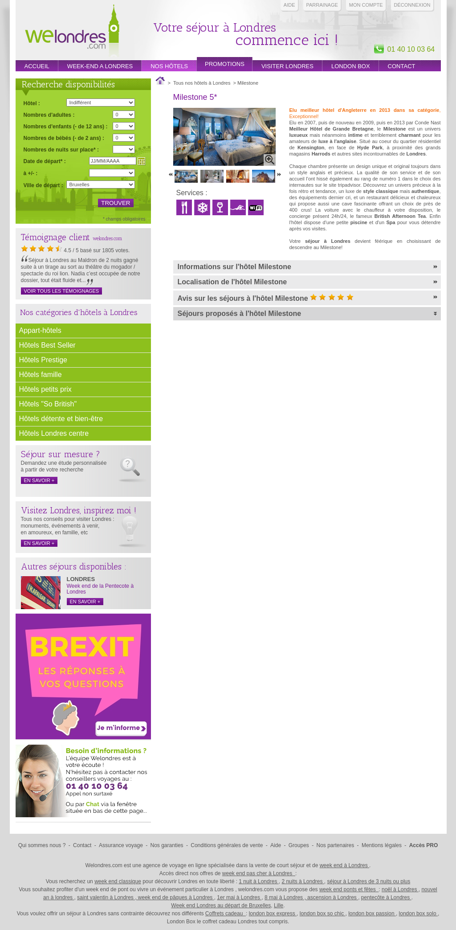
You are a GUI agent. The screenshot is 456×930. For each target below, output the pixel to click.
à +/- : (31, 173)
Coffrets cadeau (225, 913)
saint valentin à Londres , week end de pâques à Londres (145, 897)
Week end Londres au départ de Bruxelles (221, 905)
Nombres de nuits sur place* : (61, 149)
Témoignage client (55, 237)
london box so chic (323, 913)
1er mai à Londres (239, 897)
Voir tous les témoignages (61, 291)
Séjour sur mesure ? (60, 454)
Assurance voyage (121, 845)
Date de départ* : (45, 161)
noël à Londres (400, 889)
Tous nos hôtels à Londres (201, 83)
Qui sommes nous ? (42, 845)
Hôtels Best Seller (47, 345)
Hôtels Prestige (43, 360)
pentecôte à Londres (386, 897)
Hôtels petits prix (45, 389)
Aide (289, 5)
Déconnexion (412, 5)
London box (350, 66)
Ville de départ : (43, 185)
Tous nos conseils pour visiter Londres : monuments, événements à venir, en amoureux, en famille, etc (67, 526)
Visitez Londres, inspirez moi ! (78, 510)
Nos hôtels (169, 66)
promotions (224, 64)
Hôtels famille (40, 374)
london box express (273, 913)
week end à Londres (344, 865)
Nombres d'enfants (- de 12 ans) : (66, 126)
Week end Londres (72, 32)
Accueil (36, 66)
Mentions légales (382, 845)
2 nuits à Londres (302, 881)
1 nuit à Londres (258, 881)
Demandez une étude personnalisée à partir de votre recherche (64, 466)
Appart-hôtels (40, 330)
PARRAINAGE (322, 5)
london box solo (418, 913)
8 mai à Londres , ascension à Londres (311, 897)
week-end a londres (100, 66)
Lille (278, 905)
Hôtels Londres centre (54, 433)
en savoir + (39, 480)
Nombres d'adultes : (49, 115)
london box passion (372, 913)
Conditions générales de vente (227, 845)
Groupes (299, 845)
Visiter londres (287, 66)
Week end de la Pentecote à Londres (100, 589)
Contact (401, 66)
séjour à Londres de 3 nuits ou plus (368, 881)
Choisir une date (142, 161)
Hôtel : (32, 103)
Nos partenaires (335, 845)
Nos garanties (167, 845)
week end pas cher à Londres (258, 873)
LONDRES (81, 579)
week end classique (117, 881)
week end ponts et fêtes (349, 889)
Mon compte (366, 5)
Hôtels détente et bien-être (61, 418)
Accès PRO (423, 845)
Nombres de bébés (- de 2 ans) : (64, 138)
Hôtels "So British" (48, 404)
